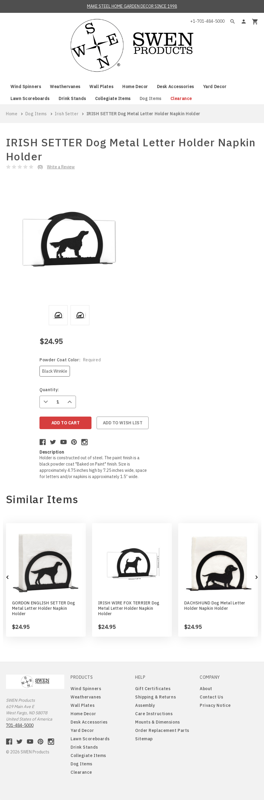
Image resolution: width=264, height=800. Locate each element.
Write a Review (61, 167)
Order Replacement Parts (162, 730)
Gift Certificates (153, 688)
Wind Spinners (25, 86)
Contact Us (211, 697)
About (206, 688)
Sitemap (144, 738)
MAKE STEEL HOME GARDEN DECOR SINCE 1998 (132, 6)
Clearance (181, 98)
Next (256, 577)
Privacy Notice (215, 705)
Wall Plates (101, 86)
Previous (8, 577)
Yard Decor (215, 86)
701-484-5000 (19, 725)
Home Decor (135, 86)
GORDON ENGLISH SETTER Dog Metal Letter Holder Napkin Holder (43, 608)
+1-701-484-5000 (207, 21)
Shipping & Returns (155, 697)
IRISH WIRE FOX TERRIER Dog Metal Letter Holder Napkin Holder (129, 608)
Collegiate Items (113, 98)
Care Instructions (154, 713)
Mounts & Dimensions (157, 722)
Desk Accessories (175, 86)
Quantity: (49, 389)
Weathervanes (65, 86)
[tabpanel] (58, 316)
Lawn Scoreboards (30, 98)
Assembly (145, 705)
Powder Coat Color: (70, 360)
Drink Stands (72, 98)
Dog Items (150, 98)
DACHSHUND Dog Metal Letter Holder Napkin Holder (214, 605)
